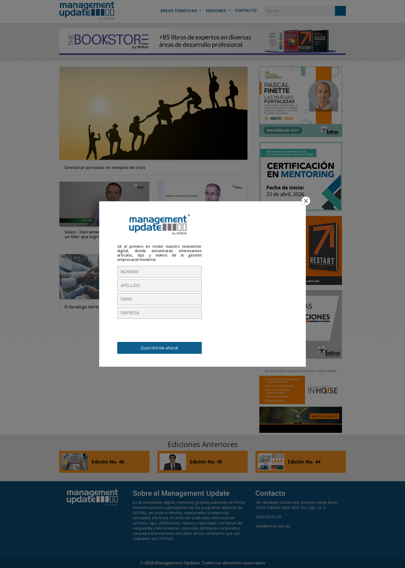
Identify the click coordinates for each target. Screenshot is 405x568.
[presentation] (156, 331)
